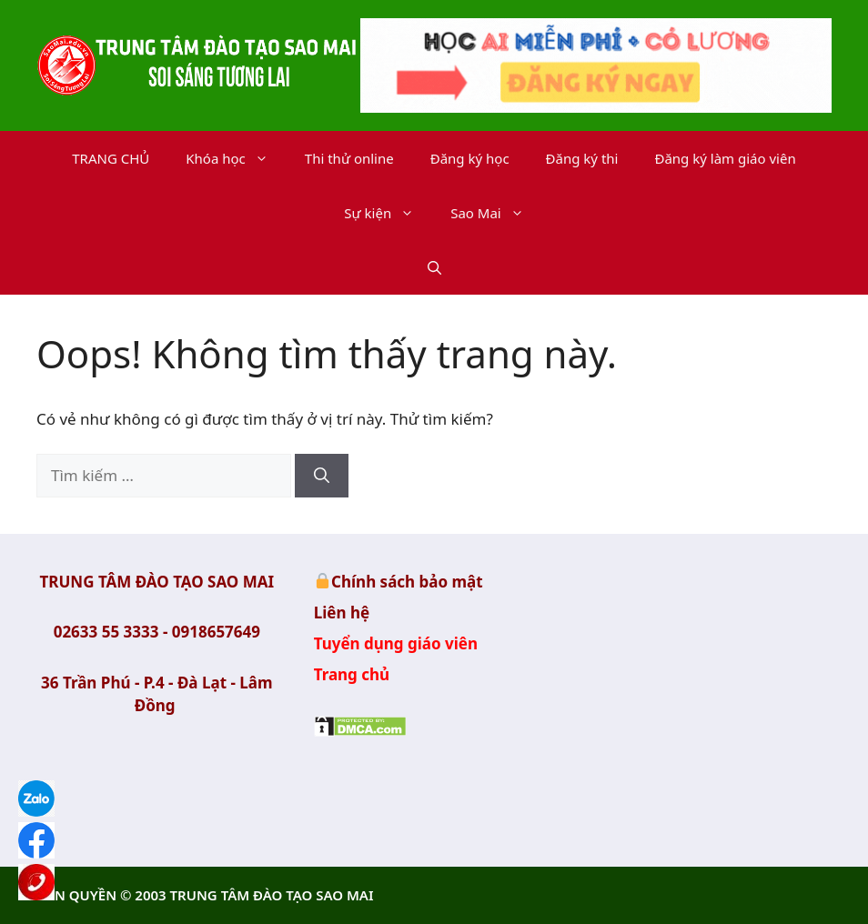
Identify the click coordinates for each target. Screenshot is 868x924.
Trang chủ (352, 674)
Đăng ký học (470, 158)
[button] (434, 267)
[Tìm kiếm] (321, 475)
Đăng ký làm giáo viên (724, 158)
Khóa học (236, 158)
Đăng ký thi (582, 158)
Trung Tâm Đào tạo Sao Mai (711, 684)
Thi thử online (349, 158)
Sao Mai (496, 213)
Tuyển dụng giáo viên (396, 643)
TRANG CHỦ (110, 158)
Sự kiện (388, 213)
